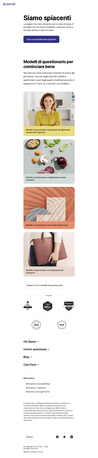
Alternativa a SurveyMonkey (38, 384)
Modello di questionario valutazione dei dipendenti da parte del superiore (48, 131)
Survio (36, 447)
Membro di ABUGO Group (33, 452)
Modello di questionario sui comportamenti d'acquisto (45, 271)
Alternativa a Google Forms (38, 391)
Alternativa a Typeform (36, 388)
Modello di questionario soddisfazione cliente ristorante (46, 178)
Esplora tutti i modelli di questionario (45, 285)
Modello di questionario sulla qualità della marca (47, 225)
